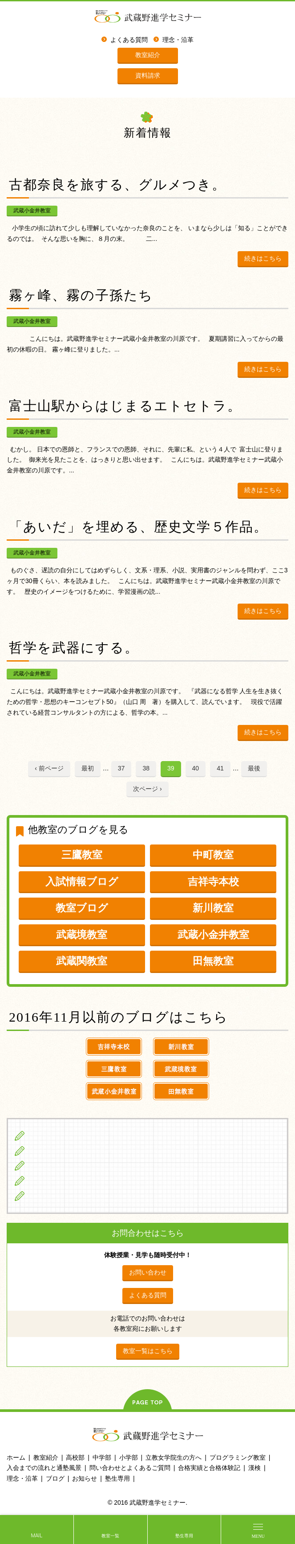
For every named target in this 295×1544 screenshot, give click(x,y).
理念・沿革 (178, 40)
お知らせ (84, 1478)
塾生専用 (184, 1535)
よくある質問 (129, 40)
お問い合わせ (147, 1272)
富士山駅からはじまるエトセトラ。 (125, 405)
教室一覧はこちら (148, 1350)
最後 (254, 768)
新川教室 (213, 908)
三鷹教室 (81, 855)
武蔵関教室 (81, 961)
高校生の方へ (49, 1165)
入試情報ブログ (81, 881)
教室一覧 (110, 1535)
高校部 (75, 1457)
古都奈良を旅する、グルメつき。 (117, 184)
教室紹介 (147, 54)
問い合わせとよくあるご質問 (129, 1467)
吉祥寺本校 (213, 881)
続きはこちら (263, 258)
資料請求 (147, 75)
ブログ (39, 1195)
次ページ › (147, 788)
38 (146, 768)
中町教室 (213, 855)
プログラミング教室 (238, 1457)
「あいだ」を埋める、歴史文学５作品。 (138, 526)
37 (121, 768)
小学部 (128, 1457)
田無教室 (213, 961)
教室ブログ (82, 908)
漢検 (254, 1467)
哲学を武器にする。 (74, 647)
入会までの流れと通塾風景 (44, 1467)
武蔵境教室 (81, 934)
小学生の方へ (49, 1135)
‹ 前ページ (49, 768)
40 (195, 768)
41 (220, 768)
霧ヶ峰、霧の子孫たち (81, 295)
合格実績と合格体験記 (209, 1467)
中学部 (102, 1457)
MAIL (36, 1535)
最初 (87, 768)
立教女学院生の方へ (59, 1180)
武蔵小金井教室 (32, 210)
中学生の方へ (49, 1150)
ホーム (16, 1457)
